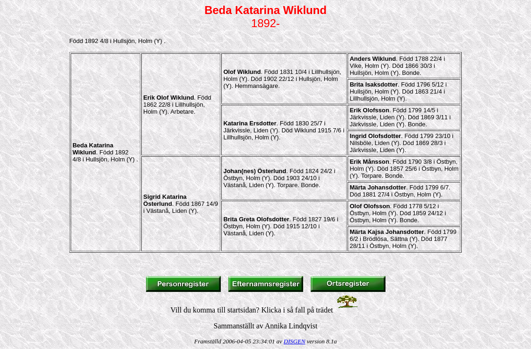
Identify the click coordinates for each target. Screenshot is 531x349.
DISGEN (294, 341)
